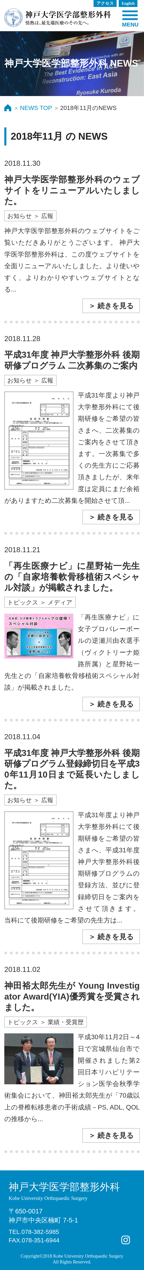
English (128, 3)
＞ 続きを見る (111, 306)
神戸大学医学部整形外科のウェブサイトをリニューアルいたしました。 (72, 190)
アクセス (105, 3)
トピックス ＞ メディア (39, 602)
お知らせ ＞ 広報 (30, 216)
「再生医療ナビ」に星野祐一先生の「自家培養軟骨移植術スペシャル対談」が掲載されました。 (72, 576)
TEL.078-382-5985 (34, 1231)
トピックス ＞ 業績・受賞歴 (45, 1022)
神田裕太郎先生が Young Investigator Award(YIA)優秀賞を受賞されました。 (72, 996)
